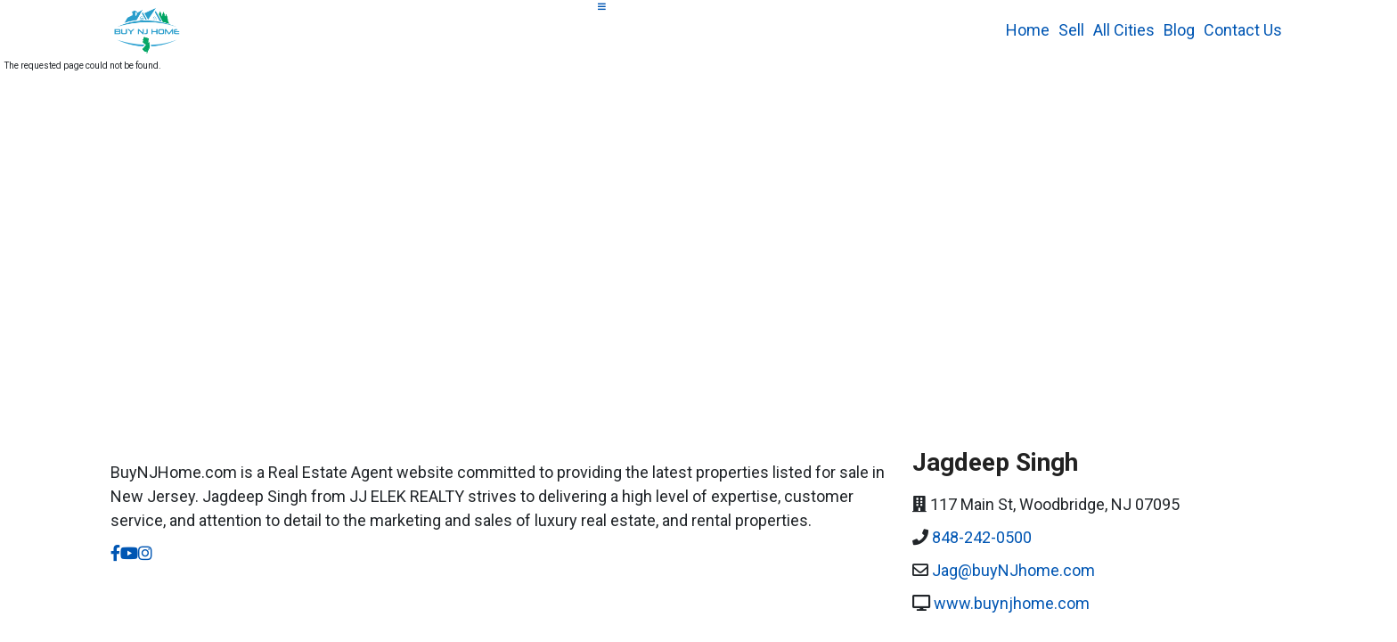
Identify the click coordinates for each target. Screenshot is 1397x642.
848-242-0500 (982, 537)
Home (1028, 30)
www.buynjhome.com (1012, 603)
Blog (1179, 30)
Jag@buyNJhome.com (1013, 570)
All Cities (1124, 30)
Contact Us (1243, 30)
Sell (1071, 30)
